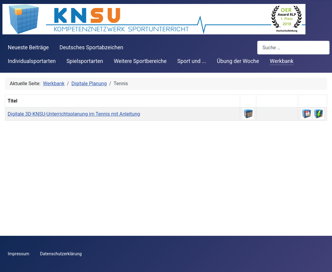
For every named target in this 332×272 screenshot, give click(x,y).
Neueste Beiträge (28, 47)
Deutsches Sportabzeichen (91, 47)
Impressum (18, 253)
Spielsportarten (85, 61)
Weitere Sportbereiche (140, 61)
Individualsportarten (32, 61)
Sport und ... (191, 61)
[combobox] (293, 47)
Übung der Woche (238, 61)
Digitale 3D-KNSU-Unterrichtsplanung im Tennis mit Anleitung (74, 114)
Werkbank (282, 61)
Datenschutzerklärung (60, 253)
